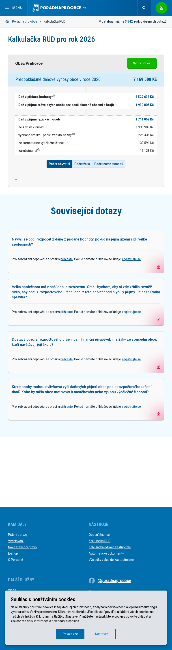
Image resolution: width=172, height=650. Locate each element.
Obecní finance (99, 534)
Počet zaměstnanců (108, 164)
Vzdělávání (16, 541)
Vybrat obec (142, 63)
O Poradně (15, 559)
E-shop (13, 553)
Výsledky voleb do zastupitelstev (112, 559)
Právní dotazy (18, 534)
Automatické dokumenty (106, 553)
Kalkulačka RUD (99, 541)
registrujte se (131, 329)
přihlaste (66, 329)
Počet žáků (82, 164)
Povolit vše (70, 634)
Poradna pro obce (21, 21)
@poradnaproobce (114, 580)
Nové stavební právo (22, 547)
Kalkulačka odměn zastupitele (110, 547)
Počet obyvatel (59, 164)
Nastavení (102, 634)
